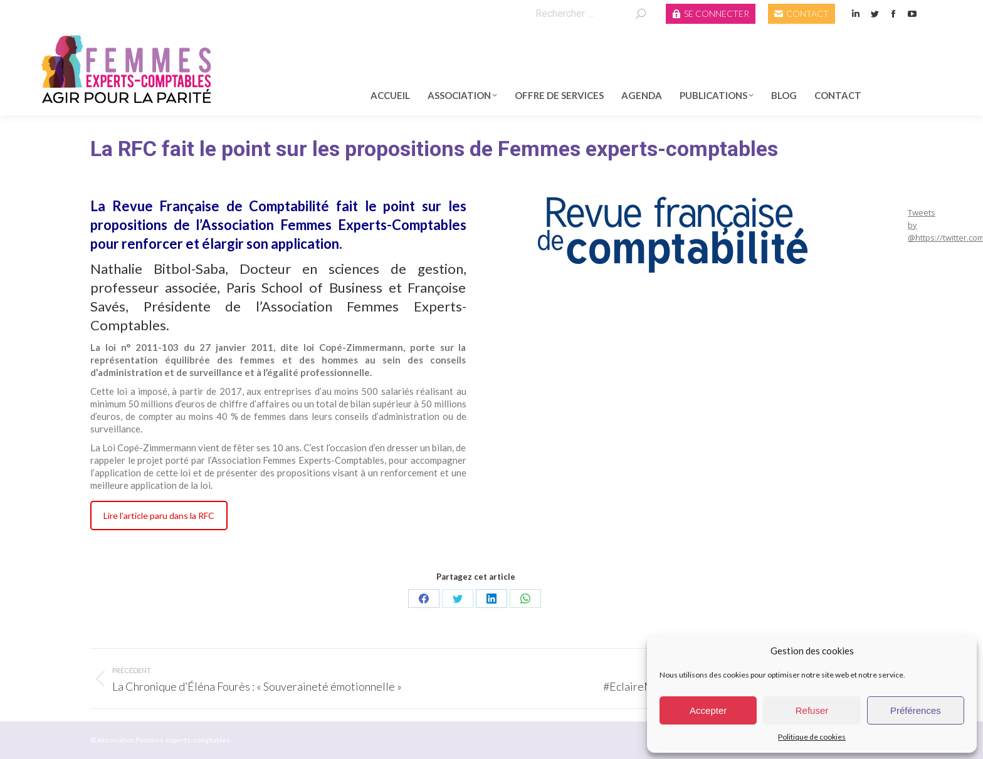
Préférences (915, 710)
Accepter (708, 710)
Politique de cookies (812, 736)
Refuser (812, 710)
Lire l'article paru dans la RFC (158, 515)
